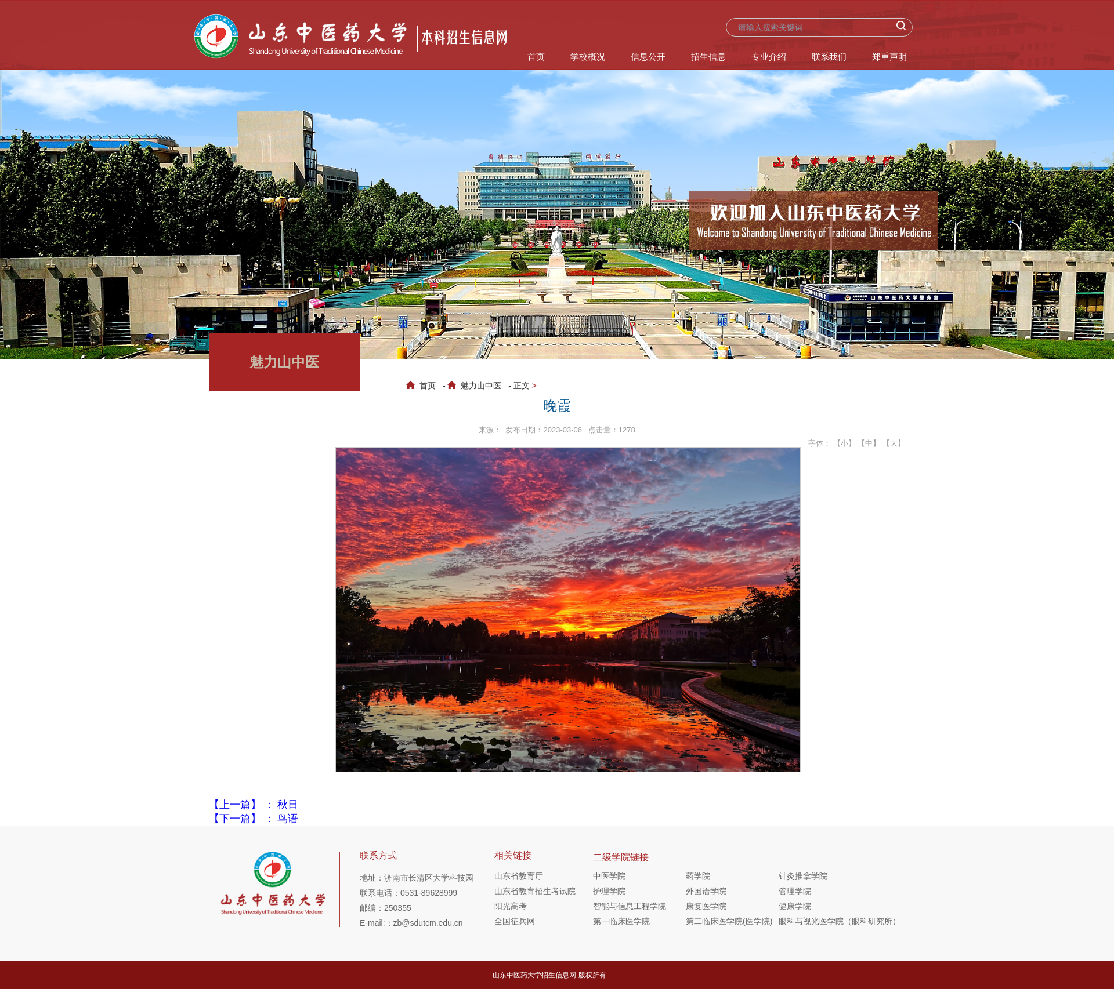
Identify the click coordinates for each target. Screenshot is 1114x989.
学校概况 (587, 56)
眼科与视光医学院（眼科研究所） (825, 921)
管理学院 (795, 891)
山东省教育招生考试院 (535, 891)
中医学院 (609, 876)
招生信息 (708, 56)
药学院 (698, 876)
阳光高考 (510, 906)
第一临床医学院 (621, 921)
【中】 (869, 443)
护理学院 (609, 891)
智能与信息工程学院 (629, 906)
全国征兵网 (514, 921)
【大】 (893, 443)
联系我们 (829, 56)
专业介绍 (768, 56)
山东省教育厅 (518, 876)
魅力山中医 (476, 386)
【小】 (844, 443)
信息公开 (648, 56)
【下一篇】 (253, 818)
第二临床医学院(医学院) (729, 921)
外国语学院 (706, 891)
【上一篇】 (253, 804)
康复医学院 (706, 906)
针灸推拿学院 (803, 876)
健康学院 (795, 906)
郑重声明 (889, 56)
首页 (536, 56)
